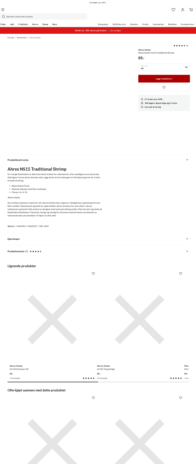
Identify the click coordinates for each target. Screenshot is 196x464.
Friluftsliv (30, 18)
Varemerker (150, 18)
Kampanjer (95, 18)
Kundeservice (180, 18)
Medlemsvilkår (90, 426)
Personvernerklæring (156, 458)
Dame (52, 18)
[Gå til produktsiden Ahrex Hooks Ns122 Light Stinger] (74, 332)
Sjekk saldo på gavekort (19, 404)
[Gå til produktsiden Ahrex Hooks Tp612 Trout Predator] (168, 250)
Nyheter (126, 18)
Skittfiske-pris (111, 18)
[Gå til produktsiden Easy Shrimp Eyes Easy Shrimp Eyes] (28, 332)
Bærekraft (88, 413)
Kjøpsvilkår (174, 458)
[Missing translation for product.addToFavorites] (164, 82)
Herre (42, 18)
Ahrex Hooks (35, 33)
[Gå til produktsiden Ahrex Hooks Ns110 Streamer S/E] (28, 250)
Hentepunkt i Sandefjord (19, 400)
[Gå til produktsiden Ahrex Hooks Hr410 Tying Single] (74, 250)
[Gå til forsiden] (20, 11)
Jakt (19, 18)
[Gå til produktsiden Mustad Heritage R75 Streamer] (121, 250)
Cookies (185, 458)
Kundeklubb (88, 421)
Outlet (138, 18)
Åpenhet (87, 417)
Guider (11, 396)
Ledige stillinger (90, 396)
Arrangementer (90, 404)
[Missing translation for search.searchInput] (54, 11)
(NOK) (13, 458)
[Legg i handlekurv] (164, 73)
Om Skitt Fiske (90, 392)
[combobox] (95, 11)
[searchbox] (98, 11)
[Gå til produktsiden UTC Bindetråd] (168, 332)
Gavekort (49, 396)
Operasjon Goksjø (91, 409)
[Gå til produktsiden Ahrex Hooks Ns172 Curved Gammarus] (121, 332)
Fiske (10, 18)
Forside (11, 33)
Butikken (165, 18)
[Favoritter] (162, 11)
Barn (61, 18)
